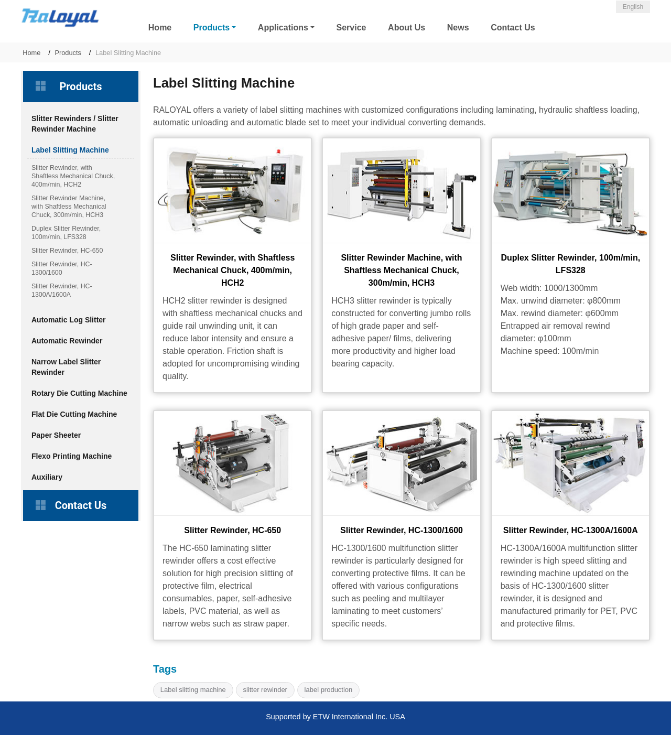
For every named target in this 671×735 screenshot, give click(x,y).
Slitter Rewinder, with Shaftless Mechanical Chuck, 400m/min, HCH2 (232, 270)
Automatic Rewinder (66, 341)
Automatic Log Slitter (68, 320)
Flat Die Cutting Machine (74, 414)
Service (351, 27)
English (633, 6)
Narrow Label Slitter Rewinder (66, 367)
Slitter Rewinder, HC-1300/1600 (401, 530)
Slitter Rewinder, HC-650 (232, 530)
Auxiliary (46, 477)
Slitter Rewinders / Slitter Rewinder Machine (74, 123)
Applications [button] (283, 27)
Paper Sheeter (56, 435)
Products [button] (211, 27)
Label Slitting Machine (70, 150)
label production (329, 690)
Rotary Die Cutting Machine (79, 393)
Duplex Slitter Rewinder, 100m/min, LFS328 (570, 264)
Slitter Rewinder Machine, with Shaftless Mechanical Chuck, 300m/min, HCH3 (401, 270)
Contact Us (513, 27)
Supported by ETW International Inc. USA (335, 716)
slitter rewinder (265, 690)
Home (159, 27)
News (458, 27)
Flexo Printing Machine (71, 456)
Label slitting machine (193, 690)
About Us (406, 27)
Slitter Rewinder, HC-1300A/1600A (570, 530)
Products (68, 53)
